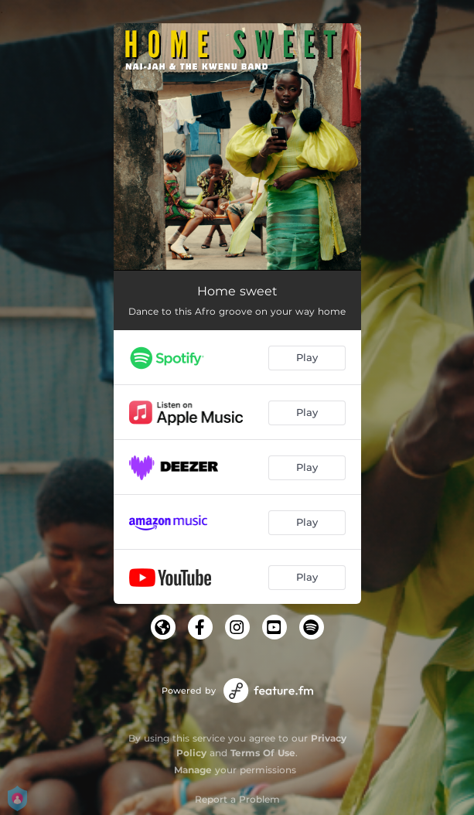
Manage (193, 770)
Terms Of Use (262, 753)
